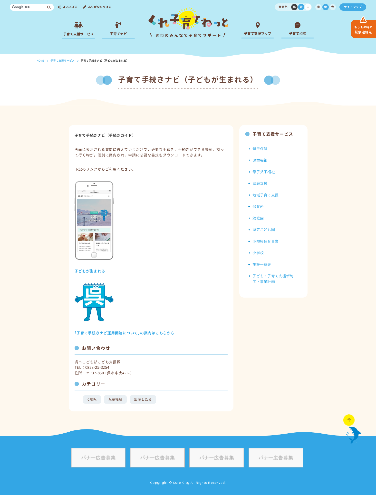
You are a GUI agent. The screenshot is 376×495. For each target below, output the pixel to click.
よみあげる (70, 7)
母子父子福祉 (263, 172)
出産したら (143, 399)
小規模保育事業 (265, 241)
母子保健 (259, 148)
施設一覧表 (261, 264)
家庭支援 (259, 183)
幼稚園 (258, 218)
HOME (40, 61)
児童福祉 (115, 399)
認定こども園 (263, 229)
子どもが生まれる (90, 271)
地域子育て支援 (265, 195)
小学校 (258, 252)
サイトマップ (353, 7)
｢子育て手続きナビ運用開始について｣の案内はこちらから (125, 333)
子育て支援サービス (62, 61)
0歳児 (92, 399)
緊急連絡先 (363, 29)
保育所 (258, 206)
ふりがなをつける (99, 7)
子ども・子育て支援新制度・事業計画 (272, 278)
